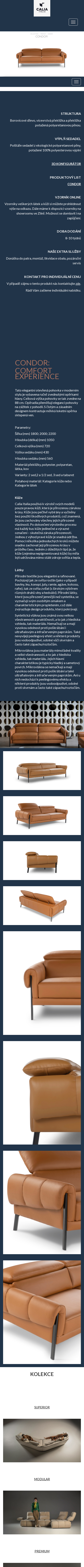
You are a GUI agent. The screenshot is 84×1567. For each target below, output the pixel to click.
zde (78, 283)
